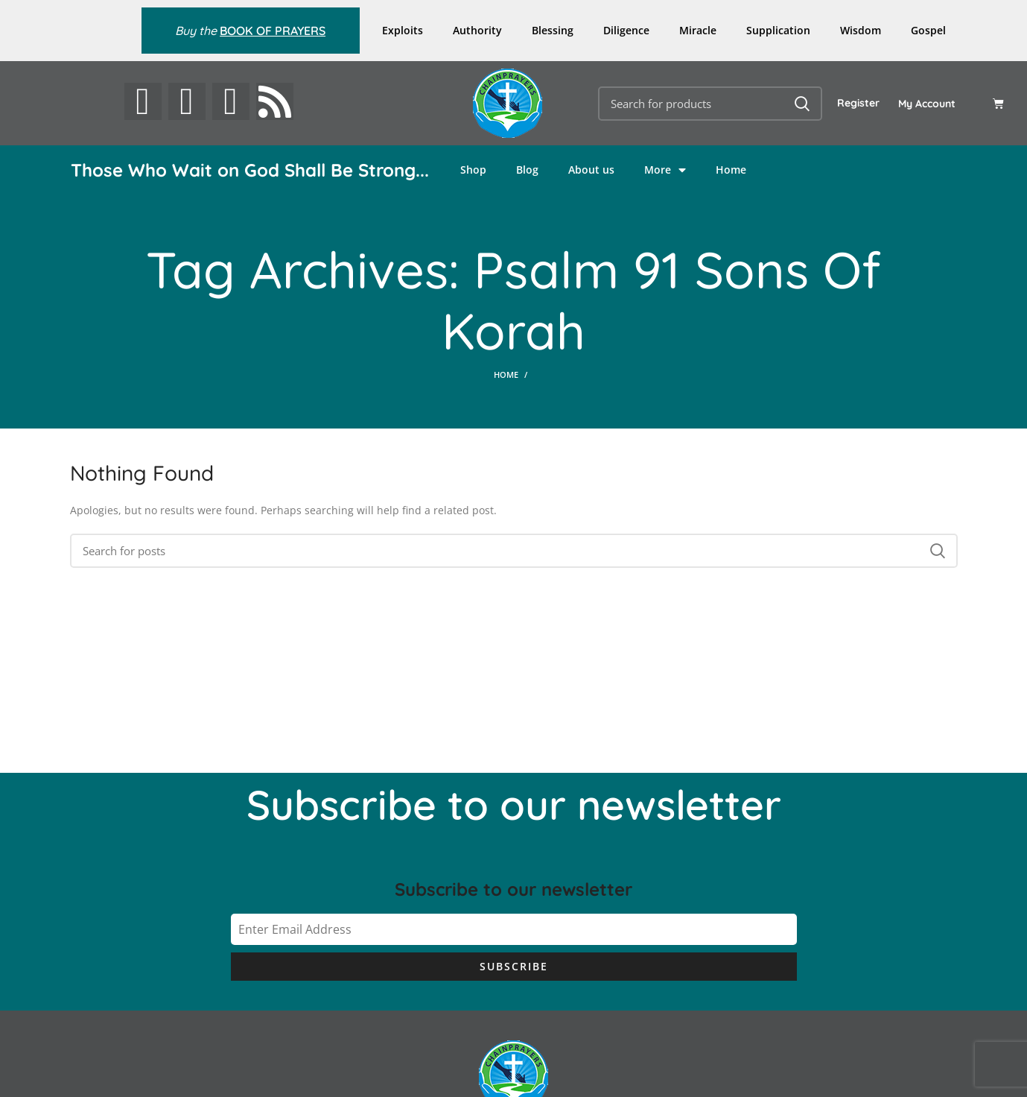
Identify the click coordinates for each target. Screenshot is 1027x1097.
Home (731, 169)
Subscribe (514, 966)
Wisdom (860, 30)
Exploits (402, 30)
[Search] (710, 103)
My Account (927, 103)
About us (591, 169)
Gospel (928, 30)
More (665, 170)
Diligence (626, 30)
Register (858, 103)
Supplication (778, 30)
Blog (527, 169)
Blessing (552, 30)
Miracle (697, 30)
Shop (473, 169)
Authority (477, 30)
